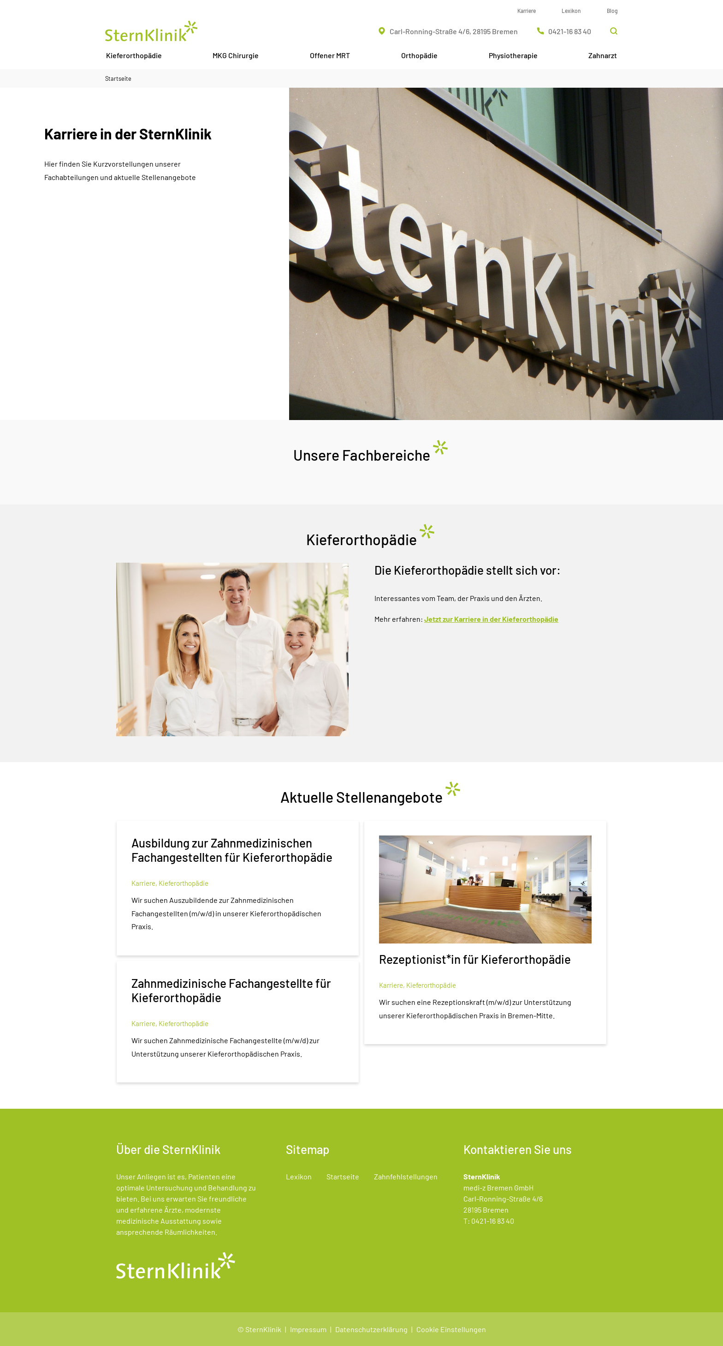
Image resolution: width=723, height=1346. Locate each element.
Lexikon (571, 10)
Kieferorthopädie (134, 55)
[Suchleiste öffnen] (614, 30)
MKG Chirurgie (236, 55)
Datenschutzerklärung (371, 1329)
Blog (612, 10)
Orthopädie (419, 55)
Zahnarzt (602, 55)
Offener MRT (330, 55)
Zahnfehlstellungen (406, 1176)
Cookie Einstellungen (451, 1329)
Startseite (118, 78)
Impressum (308, 1329)
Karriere (526, 10)
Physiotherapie (513, 55)
